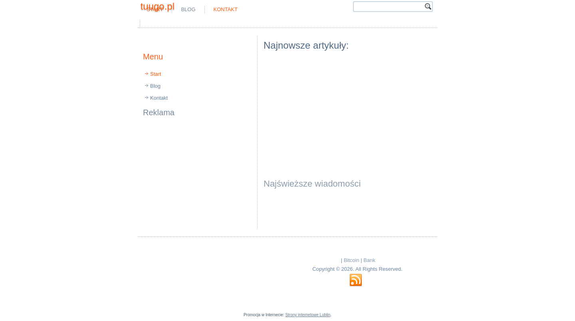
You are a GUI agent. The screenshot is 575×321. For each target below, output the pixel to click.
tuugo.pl (157, 6)
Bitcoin (351, 260)
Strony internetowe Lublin (307, 315)
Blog (188, 9)
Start (155, 74)
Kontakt (226, 9)
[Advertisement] (235, 23)
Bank (369, 260)
